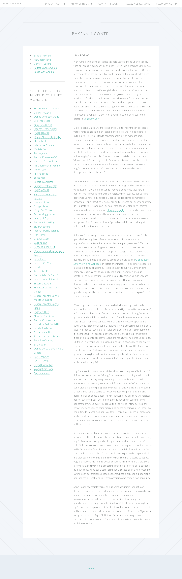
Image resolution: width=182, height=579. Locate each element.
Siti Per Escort (42, 226)
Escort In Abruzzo (43, 181)
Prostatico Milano (44, 328)
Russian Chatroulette (45, 185)
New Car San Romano (45, 316)
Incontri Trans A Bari (45, 128)
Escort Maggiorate (44, 214)
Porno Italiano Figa (44, 222)
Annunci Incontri (82, 4)
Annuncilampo (41, 373)
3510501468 (41, 132)
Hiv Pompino (41, 173)
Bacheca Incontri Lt (44, 246)
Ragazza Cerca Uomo (138, 4)
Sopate (38, 267)
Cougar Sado (41, 206)
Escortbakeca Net (43, 364)
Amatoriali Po (41, 271)
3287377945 (41, 360)
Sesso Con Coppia (166, 4)
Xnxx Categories (43, 124)
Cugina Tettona (42, 112)
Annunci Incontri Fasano (47, 165)
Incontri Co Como (44, 263)
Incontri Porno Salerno (46, 230)
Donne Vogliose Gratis (46, 116)
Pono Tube (40, 169)
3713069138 (41, 238)
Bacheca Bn (40, 344)
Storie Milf (40, 141)
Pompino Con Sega (44, 340)
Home (91, 566)
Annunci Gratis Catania (46, 275)
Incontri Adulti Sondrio (46, 279)
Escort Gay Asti (42, 283)
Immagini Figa (41, 218)
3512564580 (41, 189)
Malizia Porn (41, 149)
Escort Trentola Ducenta (47, 108)
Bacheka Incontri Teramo (47, 336)
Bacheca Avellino (43, 332)
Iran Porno (40, 234)
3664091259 (41, 356)
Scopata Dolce (42, 202)
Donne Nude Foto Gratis (47, 136)
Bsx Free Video (42, 120)
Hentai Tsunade (115, 209)
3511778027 (41, 311)
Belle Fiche (40, 259)
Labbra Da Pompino (44, 145)
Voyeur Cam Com (43, 368)
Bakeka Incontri (55, 4)
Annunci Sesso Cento (45, 320)
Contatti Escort (108, 4)
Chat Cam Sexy (91, 118)
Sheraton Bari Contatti (46, 324)
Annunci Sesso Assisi (45, 157)
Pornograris (40, 153)
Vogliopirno (40, 242)
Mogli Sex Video (43, 210)
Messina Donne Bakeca (46, 161)
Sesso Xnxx (40, 177)
